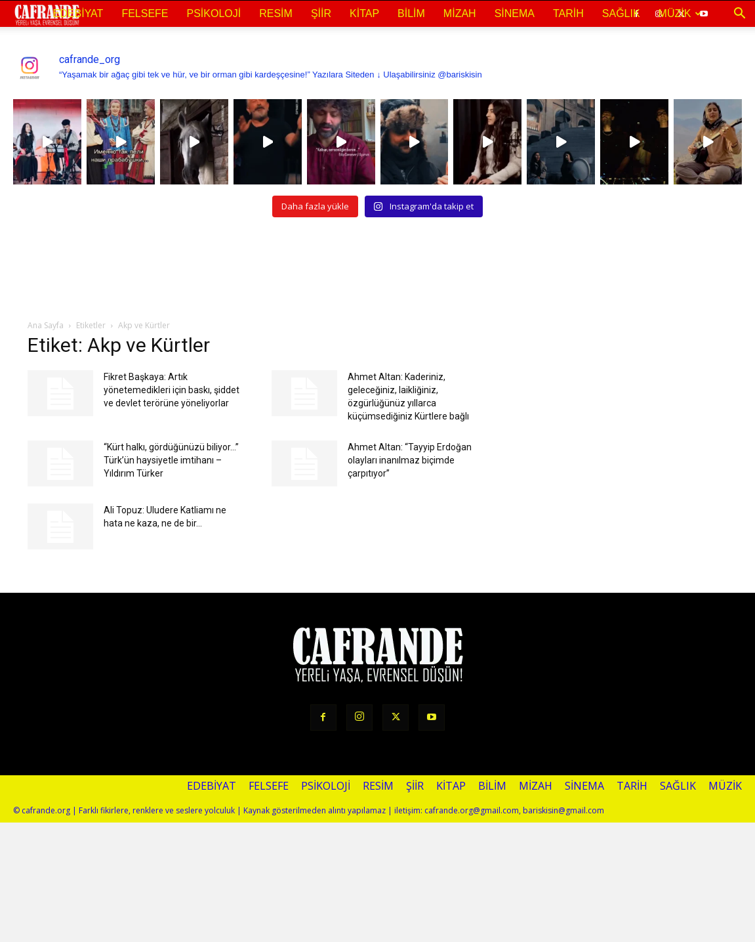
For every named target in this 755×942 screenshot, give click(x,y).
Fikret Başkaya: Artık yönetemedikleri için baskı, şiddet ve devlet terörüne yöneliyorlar (171, 390)
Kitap (364, 13)
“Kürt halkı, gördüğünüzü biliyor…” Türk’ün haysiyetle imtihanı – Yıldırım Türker (171, 460)
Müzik (680, 13)
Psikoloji (214, 13)
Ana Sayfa (46, 325)
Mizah (459, 13)
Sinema (515, 13)
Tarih (568, 13)
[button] (739, 14)
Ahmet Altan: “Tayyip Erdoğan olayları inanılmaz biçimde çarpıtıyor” (410, 460)
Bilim (411, 13)
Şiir (321, 13)
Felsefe (144, 13)
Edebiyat (78, 13)
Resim (276, 13)
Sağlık (621, 13)
